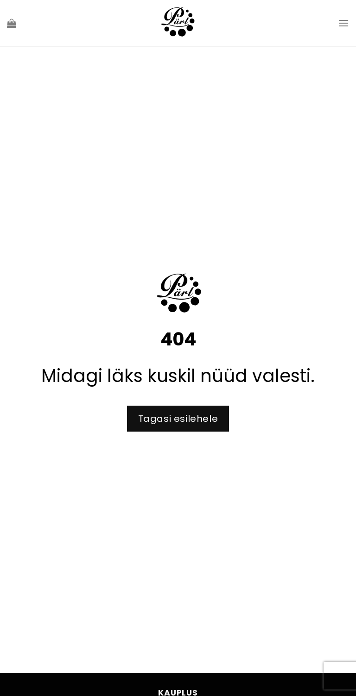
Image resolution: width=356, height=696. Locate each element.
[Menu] (343, 23)
